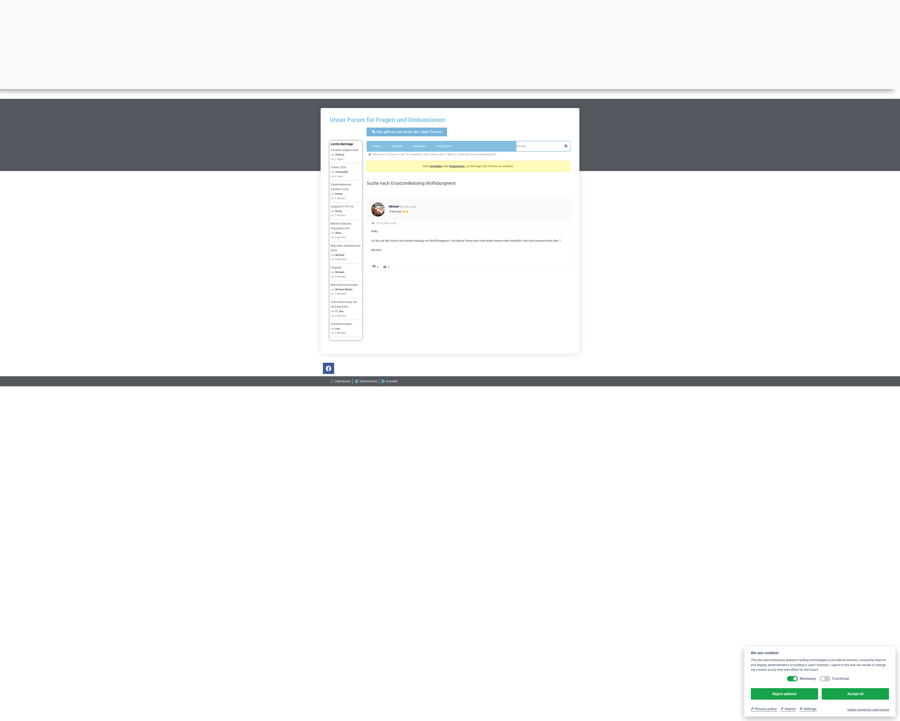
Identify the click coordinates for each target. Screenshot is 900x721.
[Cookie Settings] (808, 709)
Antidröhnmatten (341, 324)
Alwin (338, 233)
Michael (339, 255)
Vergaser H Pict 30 (342, 206)
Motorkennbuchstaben (344, 284)
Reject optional (784, 694)
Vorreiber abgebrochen (344, 150)
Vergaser (336, 267)
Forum (376, 146)
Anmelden (419, 146)
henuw (338, 193)
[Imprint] (788, 709)
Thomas (339, 154)
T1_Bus (339, 311)
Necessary (808, 678)
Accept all (855, 694)
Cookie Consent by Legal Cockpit (868, 709)
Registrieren (444, 146)
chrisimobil (341, 172)
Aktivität (397, 146)
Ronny (338, 211)
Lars (337, 328)
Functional (840, 678)
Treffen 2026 (338, 167)
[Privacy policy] (764, 709)
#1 (373, 223)
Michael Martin (343, 289)
